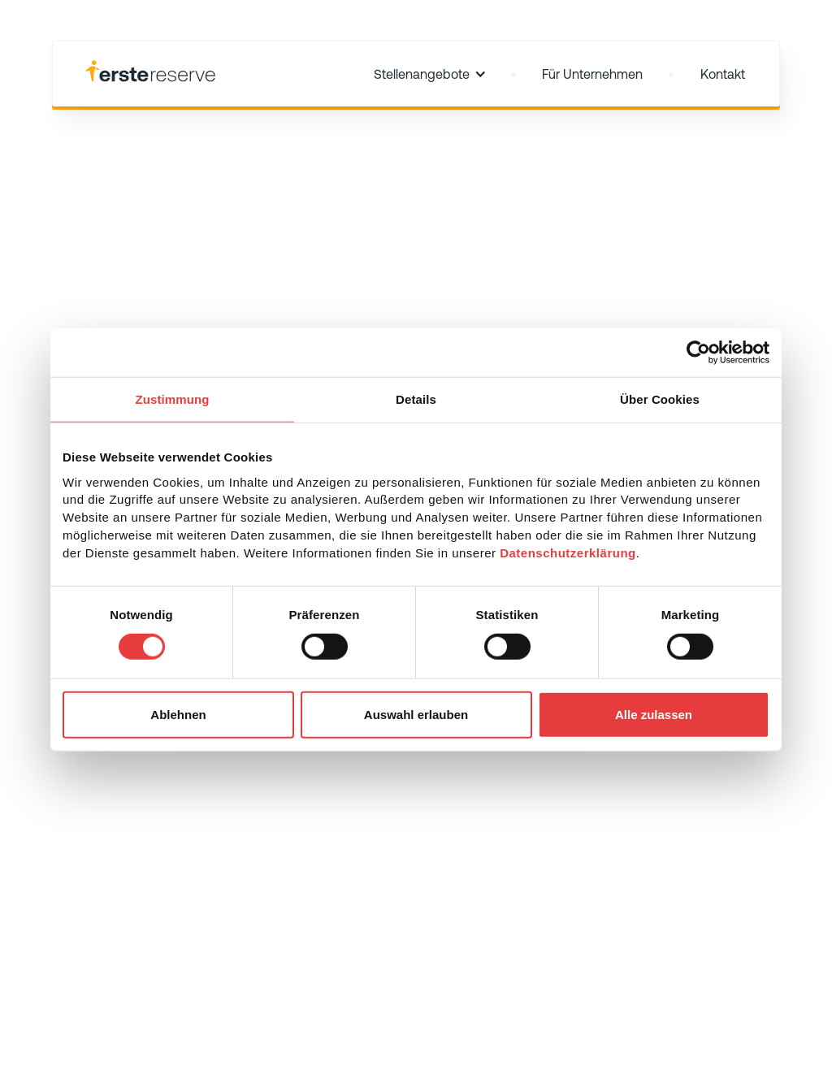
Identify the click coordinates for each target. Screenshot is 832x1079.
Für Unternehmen (592, 73)
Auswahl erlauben (416, 714)
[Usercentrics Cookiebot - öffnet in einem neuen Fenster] (698, 352)
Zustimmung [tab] (173, 399)
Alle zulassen (653, 714)
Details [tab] (416, 399)
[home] (150, 74)
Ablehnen (178, 714)
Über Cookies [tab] (660, 399)
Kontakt (722, 73)
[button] (430, 74)
